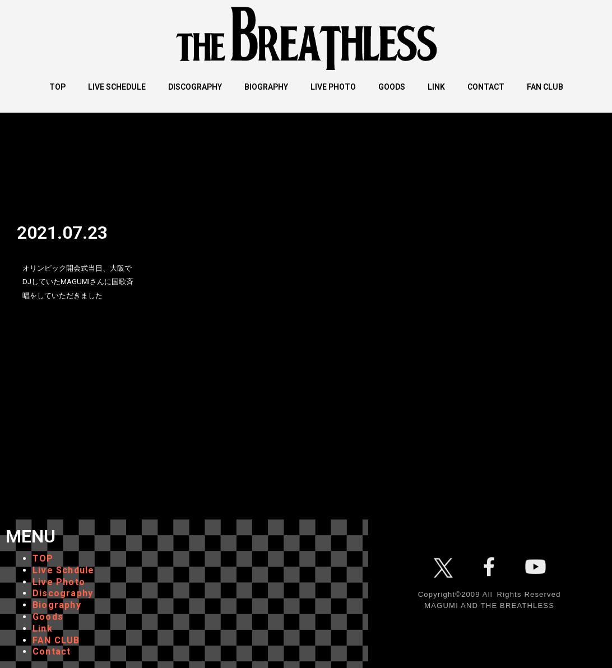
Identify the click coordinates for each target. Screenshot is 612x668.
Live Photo (59, 582)
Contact (52, 651)
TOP (43, 558)
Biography (57, 605)
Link (43, 628)
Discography (63, 593)
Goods (48, 616)
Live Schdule (63, 570)
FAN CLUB (56, 640)
